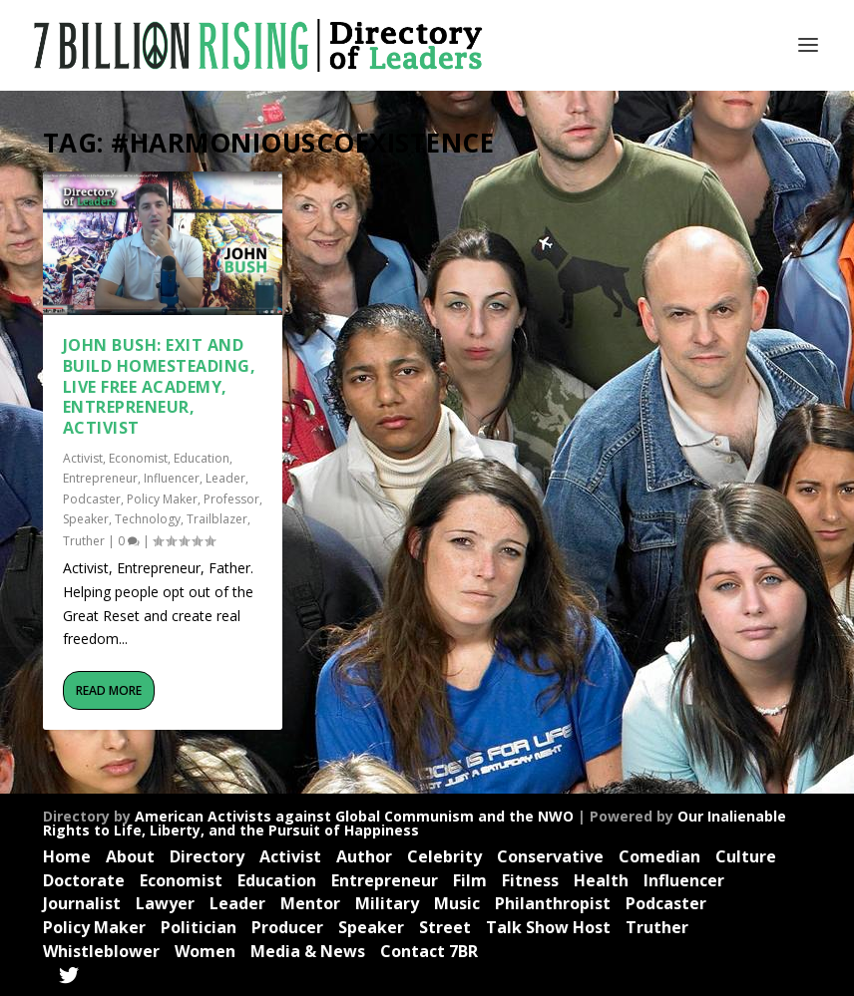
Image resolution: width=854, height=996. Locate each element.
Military (387, 903)
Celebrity (444, 856)
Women (205, 951)
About (130, 856)
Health (601, 880)
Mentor (310, 903)
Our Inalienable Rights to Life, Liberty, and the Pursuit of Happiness (414, 823)
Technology (148, 518)
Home (67, 856)
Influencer (172, 478)
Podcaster (92, 499)
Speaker (86, 518)
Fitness (530, 880)
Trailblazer (217, 518)
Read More (109, 690)
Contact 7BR (429, 951)
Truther (84, 539)
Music (457, 903)
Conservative (550, 856)
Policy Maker (162, 499)
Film (470, 880)
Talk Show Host (548, 927)
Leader (225, 478)
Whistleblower (101, 951)
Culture (745, 856)
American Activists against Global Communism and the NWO (354, 816)
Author (364, 856)
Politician (198, 927)
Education (201, 458)
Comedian (659, 856)
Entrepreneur (100, 478)
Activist (83, 458)
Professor (231, 499)
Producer (287, 927)
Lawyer (165, 903)
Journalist (82, 903)
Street (445, 927)
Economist (138, 458)
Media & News (307, 951)
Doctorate (84, 880)
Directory (207, 856)
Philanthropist (553, 903)
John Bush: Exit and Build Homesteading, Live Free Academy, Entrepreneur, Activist (159, 386)
